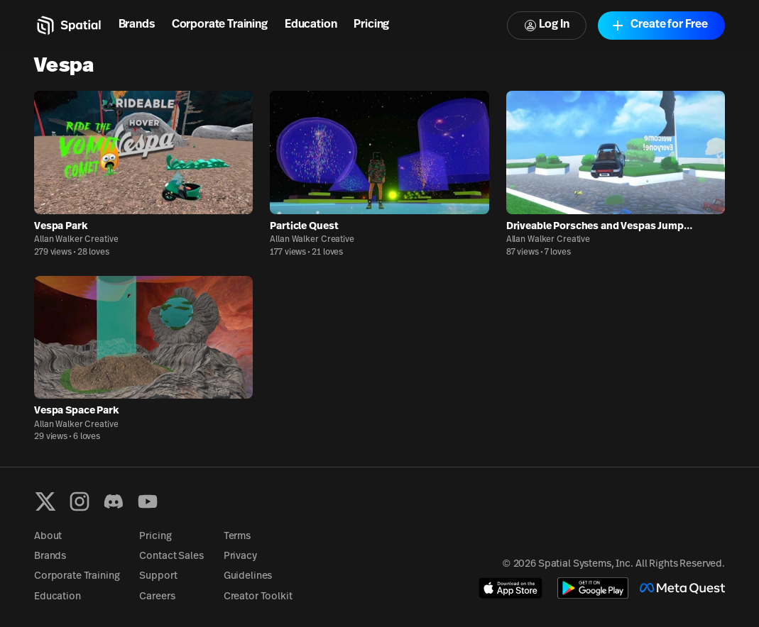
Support (158, 576)
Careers (157, 597)
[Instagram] (79, 501)
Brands (137, 24)
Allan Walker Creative (76, 239)
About (48, 536)
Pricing (371, 24)
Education (311, 24)
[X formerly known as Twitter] (45, 501)
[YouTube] (147, 501)
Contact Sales (171, 556)
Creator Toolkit (258, 597)
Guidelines (248, 576)
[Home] (68, 25)
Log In (547, 25)
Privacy (240, 556)
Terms (237, 536)
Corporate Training (220, 24)
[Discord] (113, 501)
